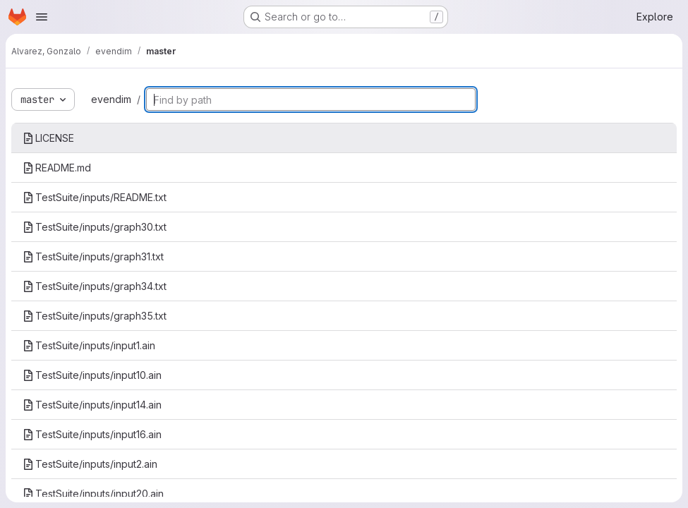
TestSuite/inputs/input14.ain (92, 405)
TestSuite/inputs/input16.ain (92, 434)
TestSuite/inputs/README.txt (95, 197)
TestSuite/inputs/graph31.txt (93, 256)
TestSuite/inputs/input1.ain (89, 345)
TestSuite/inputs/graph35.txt (95, 316)
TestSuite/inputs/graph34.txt (95, 286)
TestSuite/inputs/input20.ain (93, 494)
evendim (111, 99)
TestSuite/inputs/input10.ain (92, 375)
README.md (57, 168)
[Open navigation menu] (41, 17)
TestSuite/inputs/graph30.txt (95, 227)
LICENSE (48, 138)
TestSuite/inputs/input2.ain (90, 464)
